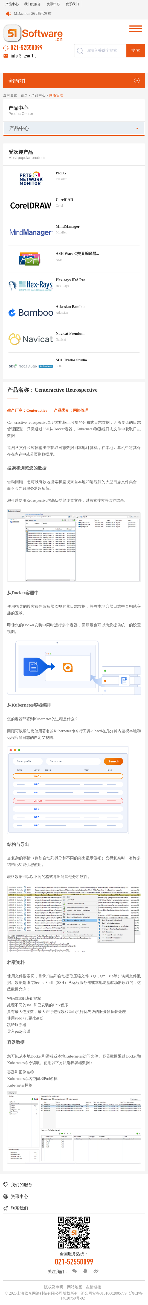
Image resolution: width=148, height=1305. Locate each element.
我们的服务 (32, 4)
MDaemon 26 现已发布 (32, 13)
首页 (24, 95)
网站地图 (74, 1287)
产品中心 (12, 4)
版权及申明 (53, 1287)
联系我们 (72, 4)
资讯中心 (53, 4)
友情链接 (93, 1287)
